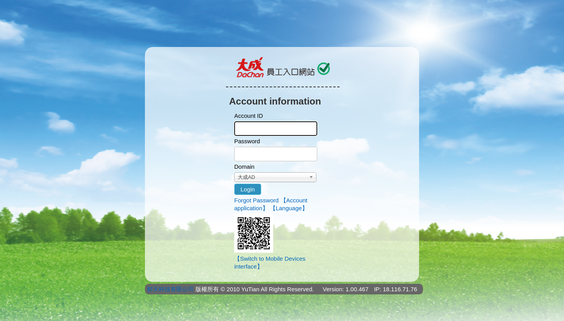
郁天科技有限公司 (170, 289)
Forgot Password (256, 200)
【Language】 (289, 208)
